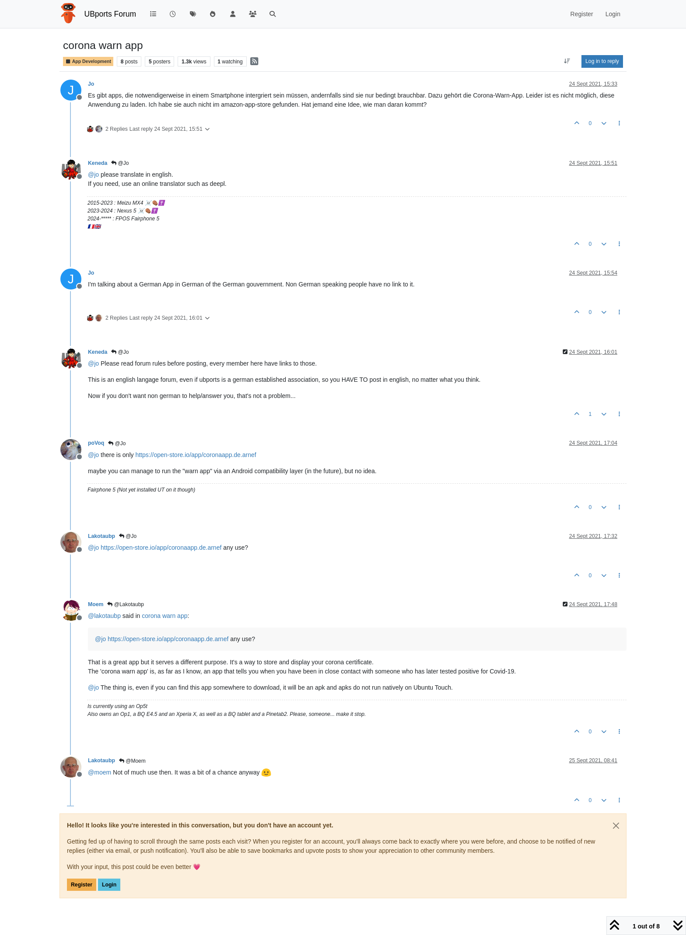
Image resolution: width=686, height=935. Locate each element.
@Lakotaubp (125, 604)
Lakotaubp (101, 536)
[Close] (616, 825)
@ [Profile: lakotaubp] (104, 615)
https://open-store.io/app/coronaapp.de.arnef (195, 454)
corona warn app (164, 615)
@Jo (120, 163)
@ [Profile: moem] (99, 772)
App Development (88, 61)
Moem (95, 604)
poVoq (96, 443)
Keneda (97, 163)
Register (81, 885)
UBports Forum (110, 14)
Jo (91, 84)
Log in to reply (602, 61)
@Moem (132, 761)
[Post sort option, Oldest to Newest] (567, 61)
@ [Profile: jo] (93, 174)
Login (109, 885)
